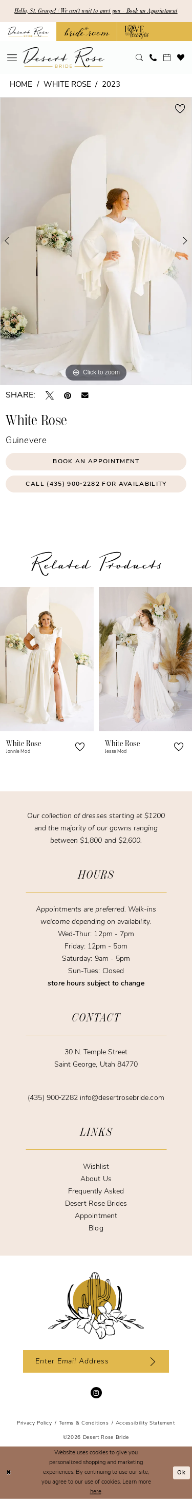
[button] (12, 57)
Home (21, 85)
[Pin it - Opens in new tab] (67, 395)
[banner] (63, 57)
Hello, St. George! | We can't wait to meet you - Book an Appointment (95, 10)
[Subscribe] (151, 1361)
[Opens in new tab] (86, 31)
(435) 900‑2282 (53, 1098)
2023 (111, 85)
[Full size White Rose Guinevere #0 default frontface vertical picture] (96, 241)
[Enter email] (96, 1361)
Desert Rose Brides (96, 1204)
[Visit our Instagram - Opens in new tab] (96, 1392)
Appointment (96, 1216)
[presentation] (47, 659)
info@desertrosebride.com (122, 1098)
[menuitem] (12, 57)
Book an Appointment (96, 462)
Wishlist (96, 1167)
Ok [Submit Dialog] (181, 1472)
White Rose (67, 85)
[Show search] (139, 57)
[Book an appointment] (167, 57)
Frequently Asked (96, 1192)
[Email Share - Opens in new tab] (85, 395)
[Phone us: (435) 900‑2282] (153, 57)
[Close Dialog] (8, 1472)
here (95, 1491)
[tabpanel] (96, 241)
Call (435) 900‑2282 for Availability (96, 484)
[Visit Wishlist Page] (181, 57)
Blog (96, 1228)
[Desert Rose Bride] (96, 1306)
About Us (95, 1179)
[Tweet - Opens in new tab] (50, 395)
